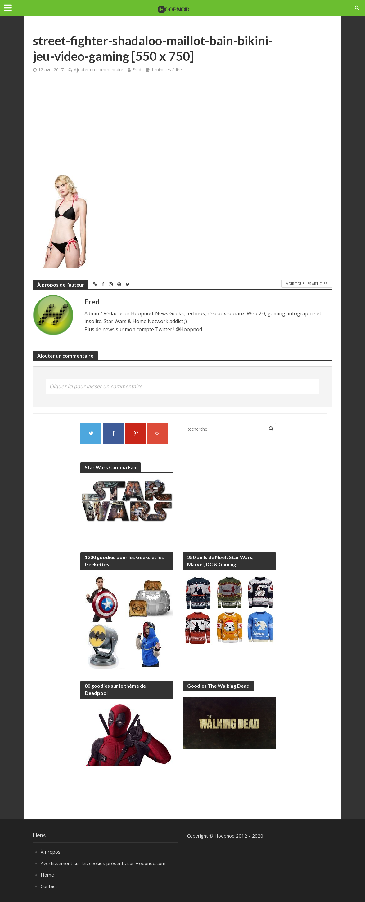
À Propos (51, 852)
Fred (136, 70)
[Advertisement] (182, 128)
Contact (49, 886)
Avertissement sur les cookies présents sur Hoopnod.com (103, 863)
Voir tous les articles (306, 283)
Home (47, 875)
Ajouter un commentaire (98, 70)
